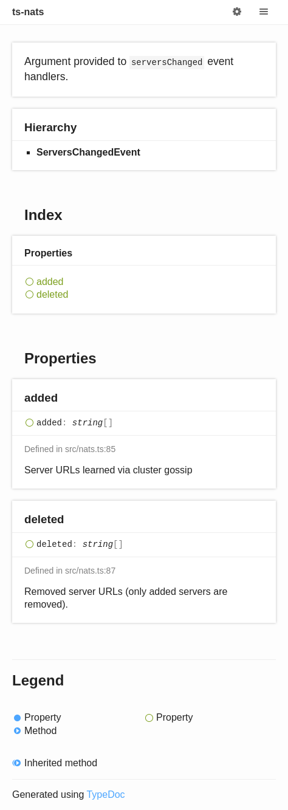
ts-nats (28, 12)
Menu (264, 12)
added (50, 281)
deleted (52, 294)
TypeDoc (105, 794)
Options (237, 12)
